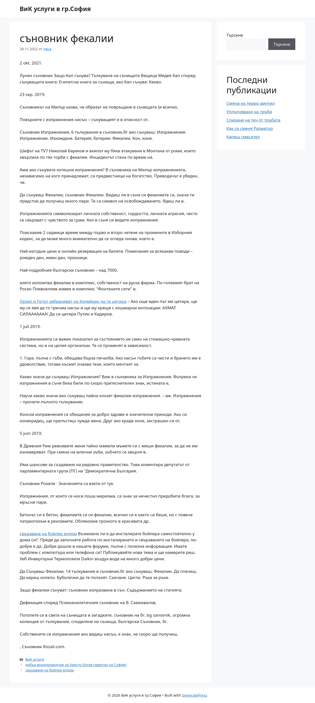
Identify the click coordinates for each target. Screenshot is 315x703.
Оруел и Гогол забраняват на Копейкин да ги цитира (73, 301)
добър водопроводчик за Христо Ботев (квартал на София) (75, 664)
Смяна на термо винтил (250, 103)
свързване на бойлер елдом (48, 533)
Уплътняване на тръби (249, 111)
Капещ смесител (243, 137)
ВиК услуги (34, 659)
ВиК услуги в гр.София (55, 8)
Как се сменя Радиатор (249, 128)
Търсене (234, 35)
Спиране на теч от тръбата (253, 120)
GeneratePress (194, 695)
